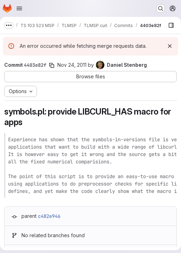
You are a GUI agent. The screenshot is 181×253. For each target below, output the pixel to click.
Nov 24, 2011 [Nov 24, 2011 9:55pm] (71, 65)
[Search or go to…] (160, 8)
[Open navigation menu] (19, 8)
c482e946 (49, 216)
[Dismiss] (170, 46)
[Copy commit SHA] (51, 65)
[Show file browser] (171, 25)
